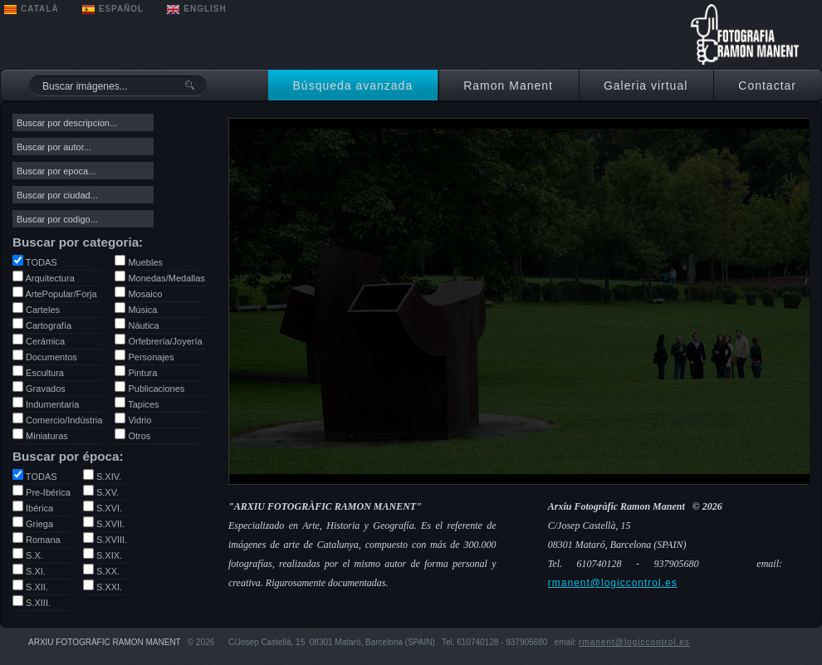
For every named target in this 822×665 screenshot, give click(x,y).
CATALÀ (40, 8)
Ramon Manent (508, 85)
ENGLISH (204, 8)
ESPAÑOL (121, 8)
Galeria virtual (645, 85)
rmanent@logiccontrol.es (613, 583)
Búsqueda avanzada (353, 85)
